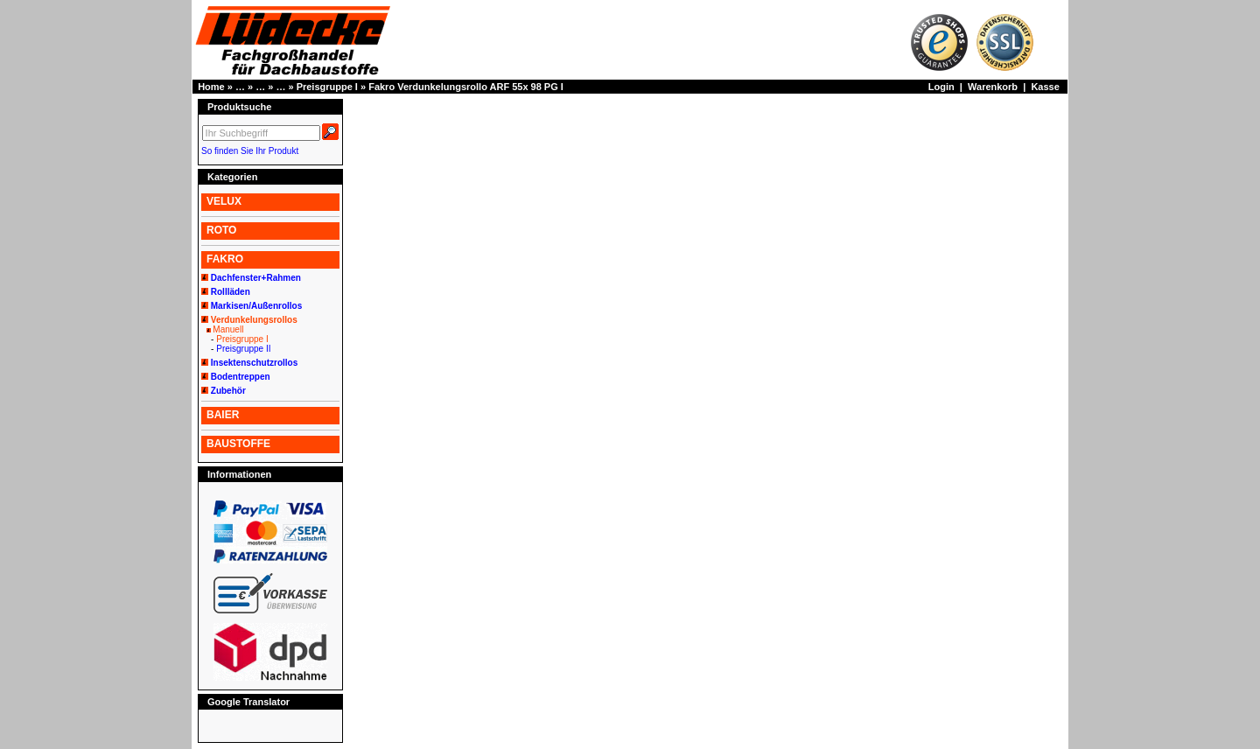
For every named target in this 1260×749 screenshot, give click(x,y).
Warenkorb (993, 86)
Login (941, 86)
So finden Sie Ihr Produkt (249, 151)
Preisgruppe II (243, 349)
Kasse (1045, 86)
